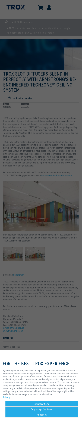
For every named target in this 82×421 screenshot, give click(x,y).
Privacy (6, 397)
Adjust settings (41, 403)
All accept (41, 414)
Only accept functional (41, 409)
